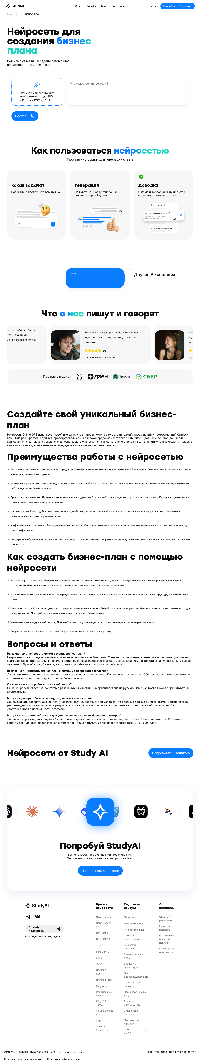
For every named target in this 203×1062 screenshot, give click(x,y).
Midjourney (102, 986)
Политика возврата (165, 928)
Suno (99, 957)
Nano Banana (103, 917)
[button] (36, 92)
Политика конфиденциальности (66, 1058)
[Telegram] (28, 917)
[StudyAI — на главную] (15, 6)
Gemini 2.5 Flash (102, 971)
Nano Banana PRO (103, 924)
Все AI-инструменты (132, 1003)
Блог (104, 6)
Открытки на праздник (131, 1022)
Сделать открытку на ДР (135, 1031)
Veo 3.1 (100, 964)
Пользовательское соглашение (23, 1058)
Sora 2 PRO (102, 951)
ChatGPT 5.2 (103, 939)
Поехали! (25, 116)
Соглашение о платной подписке (166, 939)
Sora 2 (100, 945)
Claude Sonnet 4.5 (104, 1012)
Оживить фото (132, 917)
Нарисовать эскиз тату (135, 993)
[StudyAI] (44, 906)
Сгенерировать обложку (133, 984)
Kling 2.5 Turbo (101, 1003)
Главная (12, 14)
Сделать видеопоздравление (136, 975)
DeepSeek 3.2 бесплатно (104, 993)
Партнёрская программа (167, 950)
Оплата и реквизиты (165, 918)
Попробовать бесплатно (177, 6)
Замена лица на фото (133, 956)
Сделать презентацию (132, 937)
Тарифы (91, 6)
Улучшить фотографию (131, 965)
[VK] (37, 917)
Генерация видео (134, 923)
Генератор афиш (134, 929)
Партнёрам (118, 6)
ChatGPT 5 (102, 932)
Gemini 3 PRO (104, 979)
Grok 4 (100, 1020)
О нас (78, 6)
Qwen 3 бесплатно (102, 1028)
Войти (152, 6)
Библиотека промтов (131, 1012)
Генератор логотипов (130, 946)
